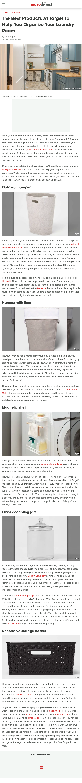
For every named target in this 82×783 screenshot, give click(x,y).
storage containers (11, 169)
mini (28, 714)
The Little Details (24, 694)
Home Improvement (11, 13)
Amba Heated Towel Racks (41, 149)
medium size (55, 711)
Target (76, 233)
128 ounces (14, 623)
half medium (61, 714)
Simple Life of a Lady (51, 464)
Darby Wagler (10, 36)
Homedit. (6, 281)
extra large (33, 718)
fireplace (41, 288)
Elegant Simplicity (36, 576)
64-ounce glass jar (25, 595)
